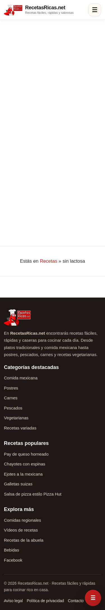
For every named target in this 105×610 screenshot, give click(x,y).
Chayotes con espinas (24, 464)
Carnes (10, 397)
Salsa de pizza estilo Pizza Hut (32, 494)
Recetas (48, 261)
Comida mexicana (21, 377)
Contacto (76, 600)
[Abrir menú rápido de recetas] (93, 598)
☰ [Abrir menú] (94, 9)
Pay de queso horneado (26, 454)
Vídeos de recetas (21, 530)
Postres (11, 388)
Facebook (13, 560)
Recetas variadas (20, 428)
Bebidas (11, 550)
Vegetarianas (16, 417)
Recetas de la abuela (23, 540)
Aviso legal (13, 600)
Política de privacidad (45, 600)
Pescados (13, 408)
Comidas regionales (22, 520)
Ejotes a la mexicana (23, 474)
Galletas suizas (18, 483)
